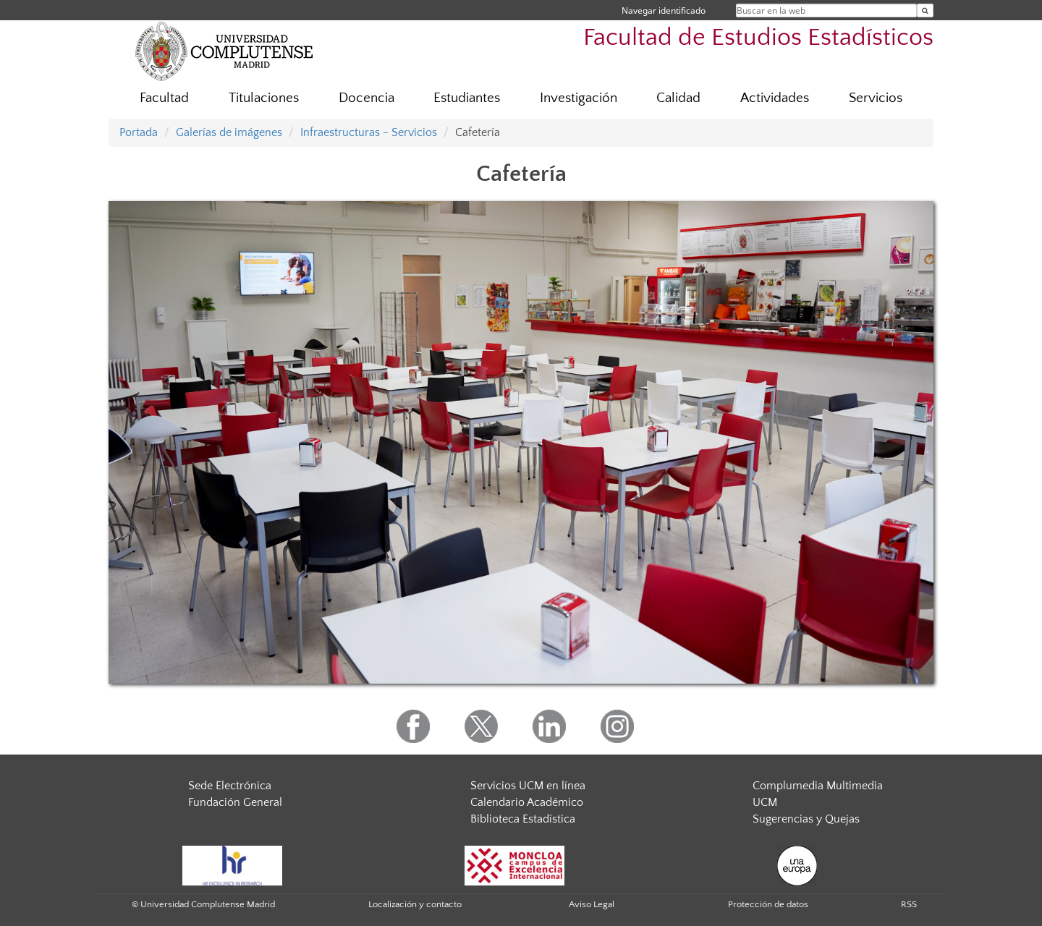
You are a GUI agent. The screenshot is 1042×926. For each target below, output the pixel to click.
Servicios (875, 98)
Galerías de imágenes (229, 132)
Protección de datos (768, 904)
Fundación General (235, 802)
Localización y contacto (415, 904)
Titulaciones (264, 98)
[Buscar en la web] (925, 10)
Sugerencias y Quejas (806, 818)
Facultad (164, 98)
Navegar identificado (664, 10)
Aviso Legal (591, 904)
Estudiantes (466, 98)
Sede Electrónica (229, 785)
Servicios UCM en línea (527, 785)
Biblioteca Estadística (522, 818)
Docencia (366, 98)
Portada (138, 132)
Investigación (578, 98)
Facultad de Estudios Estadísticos (758, 38)
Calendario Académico (526, 802)
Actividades (774, 98)
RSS (909, 904)
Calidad (678, 98)
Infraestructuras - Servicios (368, 132)
